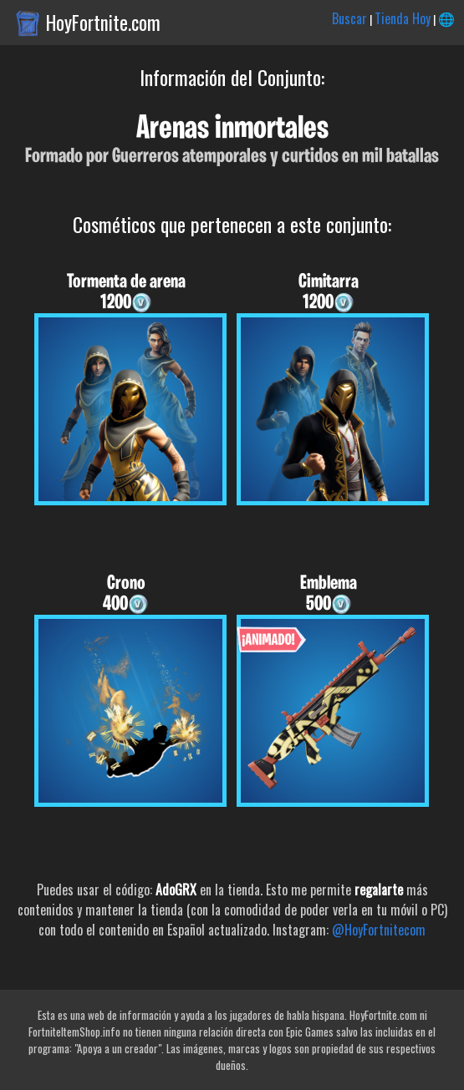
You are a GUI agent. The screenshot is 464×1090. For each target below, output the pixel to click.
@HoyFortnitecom (379, 930)
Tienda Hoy (403, 18)
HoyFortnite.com (103, 22)
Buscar (349, 18)
